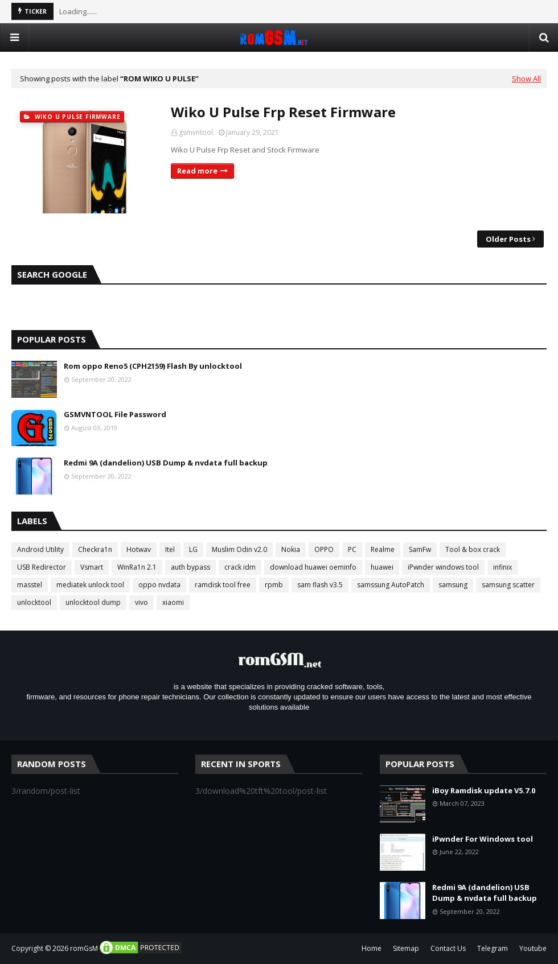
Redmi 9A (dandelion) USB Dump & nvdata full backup (166, 463)
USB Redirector (41, 567)
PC (352, 549)
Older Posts (508, 239)
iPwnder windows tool (443, 567)
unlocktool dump (93, 602)
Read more (197, 171)
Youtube (533, 948)
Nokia (290, 549)
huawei (382, 567)
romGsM (84, 948)
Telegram (492, 948)
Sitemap (406, 948)
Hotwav (138, 549)
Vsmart (91, 567)
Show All (526, 78)
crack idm (240, 567)
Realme (383, 549)
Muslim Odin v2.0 (239, 549)
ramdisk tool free (223, 585)
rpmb (274, 585)
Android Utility (40, 549)
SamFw (420, 549)
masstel (29, 585)
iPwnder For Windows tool (482, 839)
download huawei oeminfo (313, 567)
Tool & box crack (472, 549)
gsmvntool (196, 132)
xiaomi (173, 602)
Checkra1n (95, 549)
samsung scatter (508, 585)
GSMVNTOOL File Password (115, 414)
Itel (170, 549)
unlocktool (34, 602)
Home (371, 948)
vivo (141, 602)
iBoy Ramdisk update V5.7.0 (483, 790)
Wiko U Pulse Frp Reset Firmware (283, 111)
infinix (502, 567)
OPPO (324, 549)
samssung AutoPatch (390, 585)
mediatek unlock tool (90, 585)
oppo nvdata (159, 585)
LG (193, 549)
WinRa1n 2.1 (137, 567)
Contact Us (448, 948)
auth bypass (190, 567)
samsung (452, 585)
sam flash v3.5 (320, 585)
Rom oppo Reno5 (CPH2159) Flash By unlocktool (153, 366)
